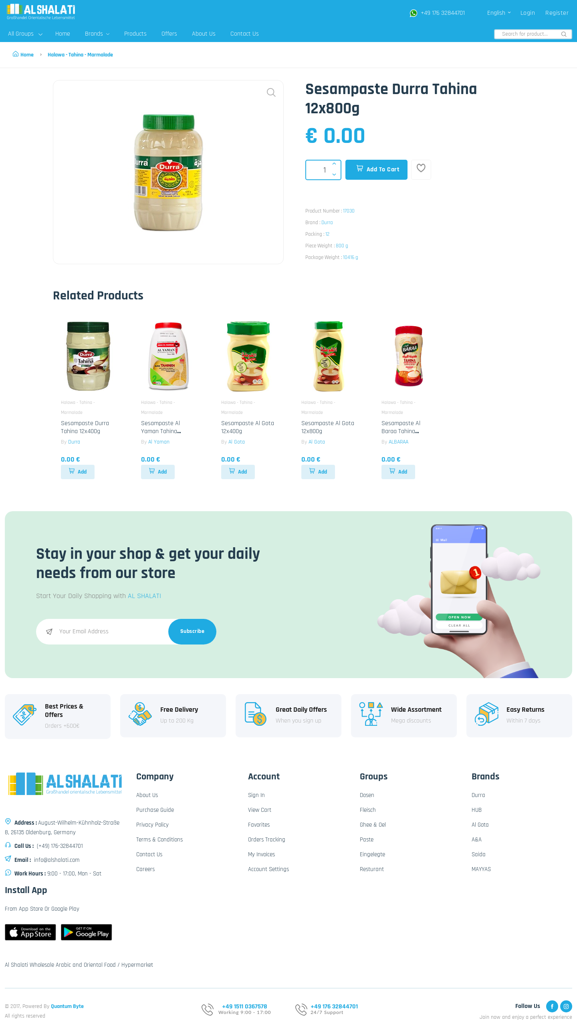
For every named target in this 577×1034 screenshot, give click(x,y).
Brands (97, 34)
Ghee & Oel (373, 825)
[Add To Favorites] (421, 170)
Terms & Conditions (159, 839)
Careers (145, 869)
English (499, 13)
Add (78, 472)
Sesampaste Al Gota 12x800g (327, 427)
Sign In (256, 795)
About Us (204, 34)
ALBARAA (398, 442)
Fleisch (368, 810)
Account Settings (268, 869)
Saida (479, 854)
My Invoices (261, 854)
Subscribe (192, 631)
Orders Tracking (266, 839)
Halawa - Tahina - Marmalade (80, 54)
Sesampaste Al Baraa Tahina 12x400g (400, 431)
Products (135, 34)
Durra (327, 222)
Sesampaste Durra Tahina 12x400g (85, 427)
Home (62, 34)
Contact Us (244, 34)
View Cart (259, 810)
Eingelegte (372, 854)
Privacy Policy (152, 825)
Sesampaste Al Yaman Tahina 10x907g (160, 431)
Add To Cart (378, 169)
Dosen (367, 795)
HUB (477, 810)
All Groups (25, 34)
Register (557, 13)
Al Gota (236, 442)
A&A (477, 839)
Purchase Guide (155, 810)
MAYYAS (481, 869)
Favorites (259, 825)
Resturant (372, 869)
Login (528, 13)
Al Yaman (158, 442)
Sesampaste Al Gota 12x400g (247, 427)
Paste (366, 839)
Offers (169, 34)
